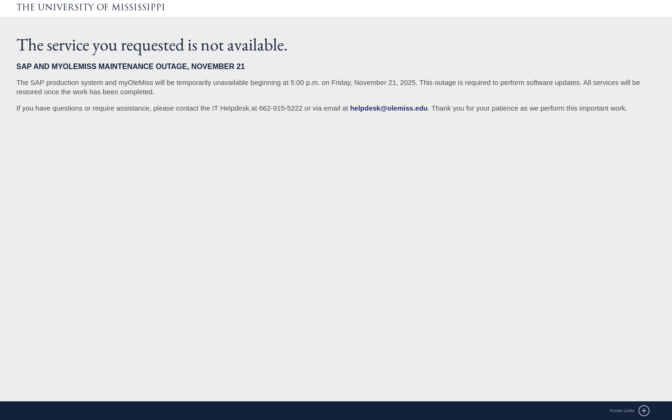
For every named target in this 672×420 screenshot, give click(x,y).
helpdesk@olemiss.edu (388, 108)
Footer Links (622, 410)
